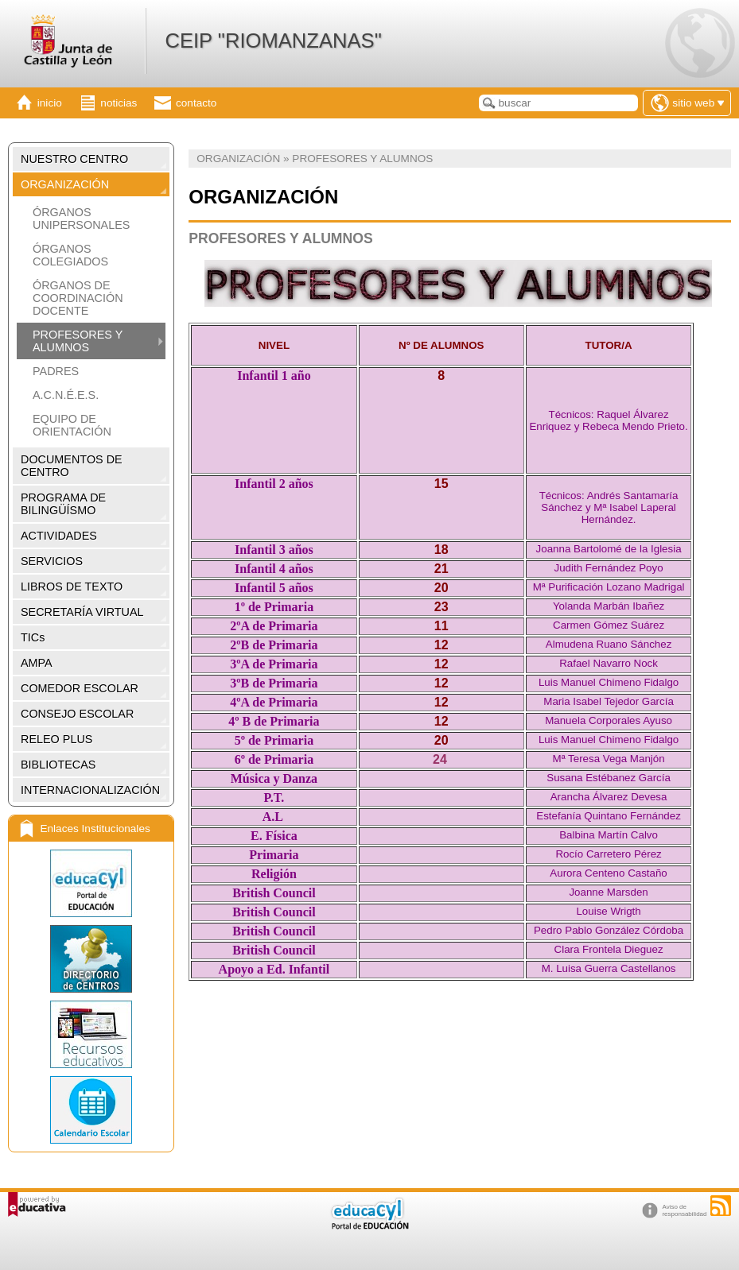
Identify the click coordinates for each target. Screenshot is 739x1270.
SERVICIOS (52, 561)
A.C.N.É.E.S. (66, 395)
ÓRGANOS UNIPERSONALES (81, 218)
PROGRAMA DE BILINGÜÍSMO (63, 504)
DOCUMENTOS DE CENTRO (72, 465)
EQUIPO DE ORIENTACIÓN (72, 425)
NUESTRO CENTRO (74, 159)
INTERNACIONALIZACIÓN (90, 790)
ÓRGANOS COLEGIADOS (70, 255)
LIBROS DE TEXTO (72, 586)
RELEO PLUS (56, 739)
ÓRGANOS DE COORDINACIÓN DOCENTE (78, 298)
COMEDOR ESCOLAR (79, 688)
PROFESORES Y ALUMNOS (78, 341)
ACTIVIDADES (59, 535)
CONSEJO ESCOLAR (77, 713)
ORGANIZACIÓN (65, 184)
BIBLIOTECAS (58, 764)
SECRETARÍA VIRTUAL (82, 612)
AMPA (37, 662)
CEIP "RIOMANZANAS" (273, 40)
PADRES (56, 371)
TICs (33, 637)
